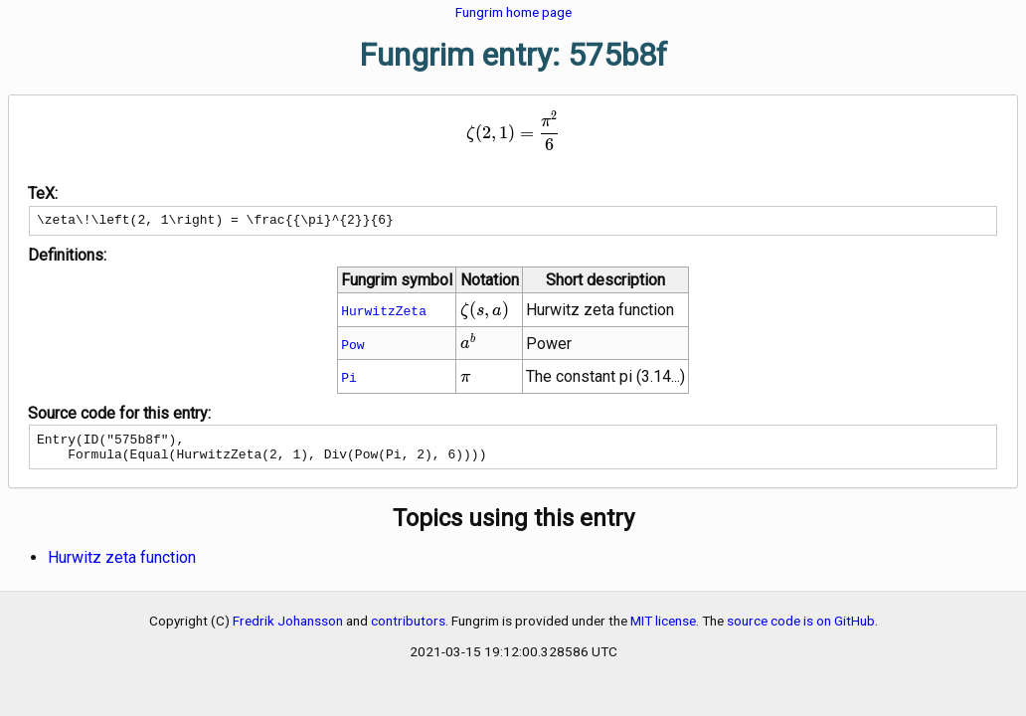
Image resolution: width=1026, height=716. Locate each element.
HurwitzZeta (384, 313)
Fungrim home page (513, 12)
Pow (352, 347)
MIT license (663, 629)
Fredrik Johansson (288, 629)
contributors (408, 629)
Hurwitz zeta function (122, 566)
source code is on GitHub (801, 629)
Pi (349, 380)
